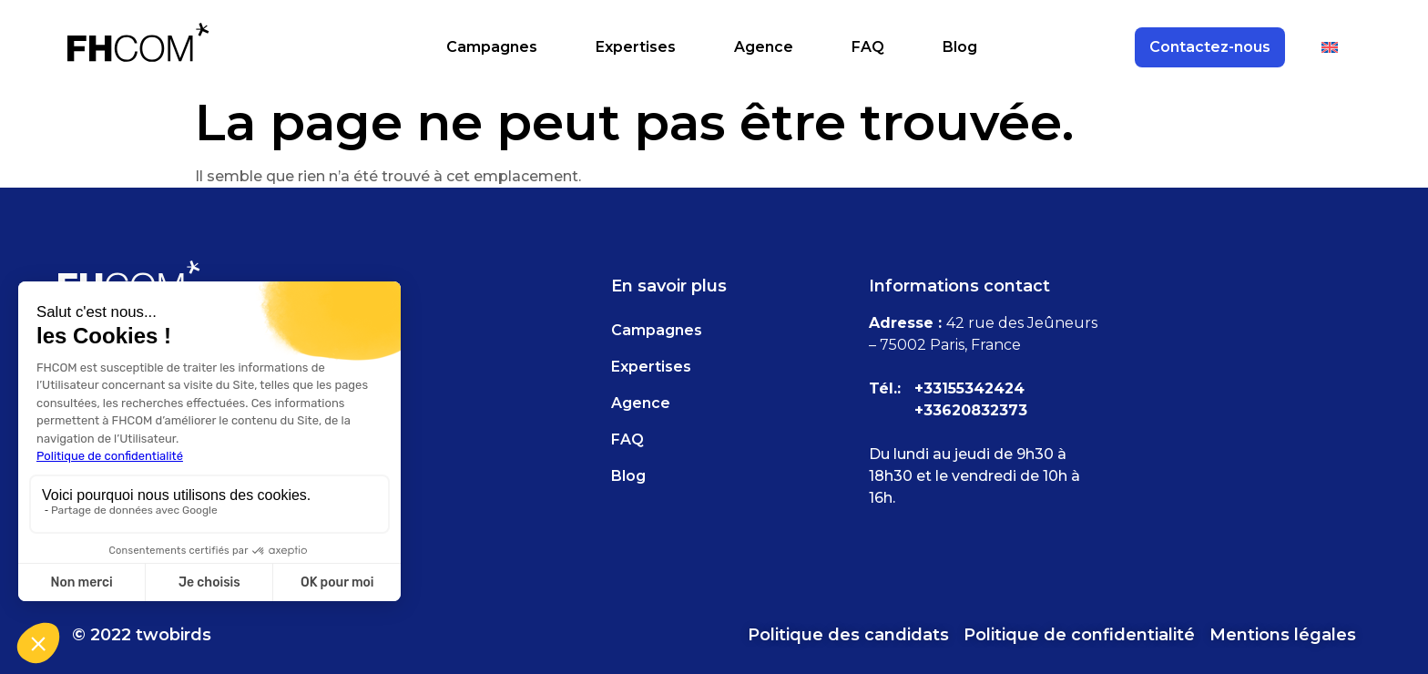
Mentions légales (1282, 635)
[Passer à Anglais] (1329, 47)
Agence (763, 47)
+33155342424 (969, 388)
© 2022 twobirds (141, 635)
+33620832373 (970, 410)
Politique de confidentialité (1079, 635)
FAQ (868, 47)
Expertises (636, 47)
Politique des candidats (848, 635)
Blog (960, 47)
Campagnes (491, 47)
